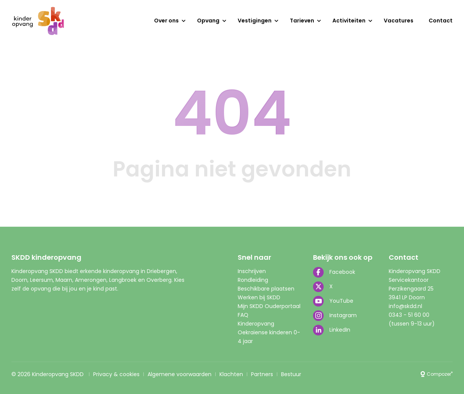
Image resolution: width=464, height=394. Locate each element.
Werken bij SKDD (259, 297)
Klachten (231, 374)
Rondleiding (253, 280)
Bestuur (291, 374)
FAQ (243, 315)
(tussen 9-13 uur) (412, 323)
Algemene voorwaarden (179, 374)
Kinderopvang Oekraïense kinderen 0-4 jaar (269, 332)
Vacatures (398, 20)
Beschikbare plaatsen (266, 288)
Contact (441, 20)
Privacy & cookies (116, 374)
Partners (262, 374)
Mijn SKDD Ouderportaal (269, 306)
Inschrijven (252, 271)
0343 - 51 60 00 (409, 315)
